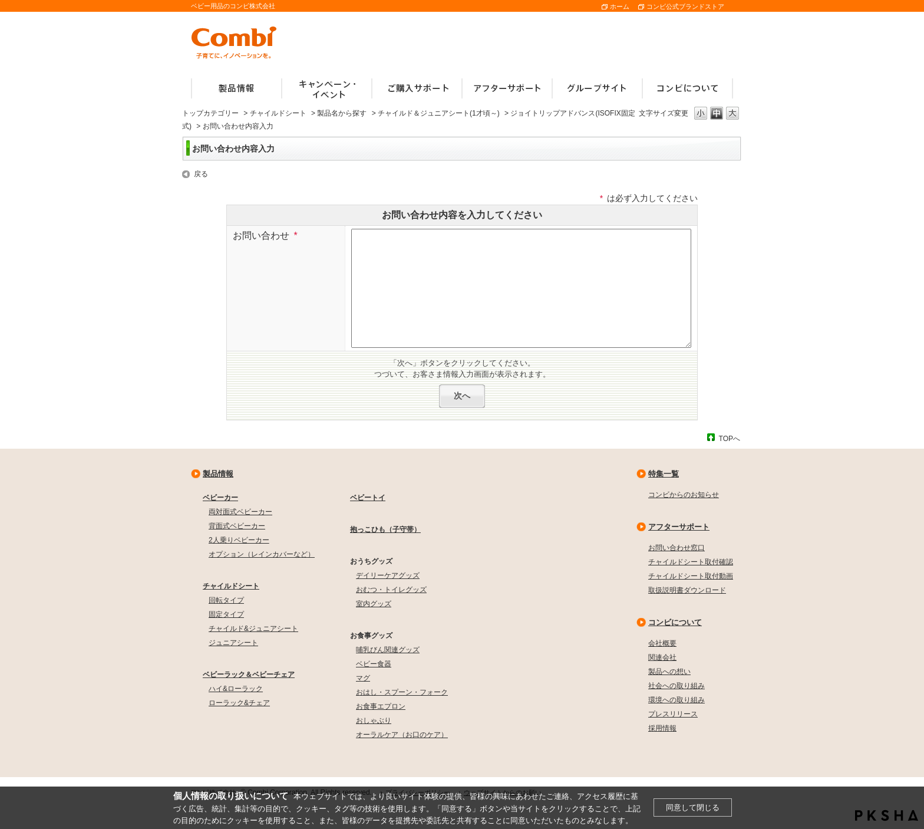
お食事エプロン (380, 706)
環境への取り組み (676, 700)
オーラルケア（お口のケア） (402, 735)
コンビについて (675, 622)
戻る (201, 174)
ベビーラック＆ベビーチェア (249, 674)
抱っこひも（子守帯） (385, 529)
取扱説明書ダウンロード (687, 590)
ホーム (619, 6)
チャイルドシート (278, 113)
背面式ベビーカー (237, 526)
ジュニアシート (233, 643)
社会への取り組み (676, 686)
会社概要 (662, 643)
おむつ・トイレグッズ (391, 589)
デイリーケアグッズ (388, 575)
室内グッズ (373, 604)
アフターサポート (679, 526)
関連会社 (662, 657)
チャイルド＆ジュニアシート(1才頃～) (439, 113)
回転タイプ (226, 600)
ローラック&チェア (239, 703)
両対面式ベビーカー (240, 512)
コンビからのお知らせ (683, 495)
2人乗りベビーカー (239, 540)
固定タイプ (226, 614)
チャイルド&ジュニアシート (253, 628)
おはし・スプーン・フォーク (402, 692)
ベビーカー (220, 498)
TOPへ (729, 438)
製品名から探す (342, 113)
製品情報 (218, 473)
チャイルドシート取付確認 (690, 562)
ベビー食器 (373, 664)
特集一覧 (663, 473)
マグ (363, 678)
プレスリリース (673, 714)
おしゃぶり (373, 720)
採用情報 (662, 728)
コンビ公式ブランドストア (685, 6)
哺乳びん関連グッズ (388, 650)
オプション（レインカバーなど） (262, 554)
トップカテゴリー (210, 113)
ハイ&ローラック (236, 689)
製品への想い (669, 671)
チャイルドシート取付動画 (690, 576)
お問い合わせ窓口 (676, 548)
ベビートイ (367, 498)
